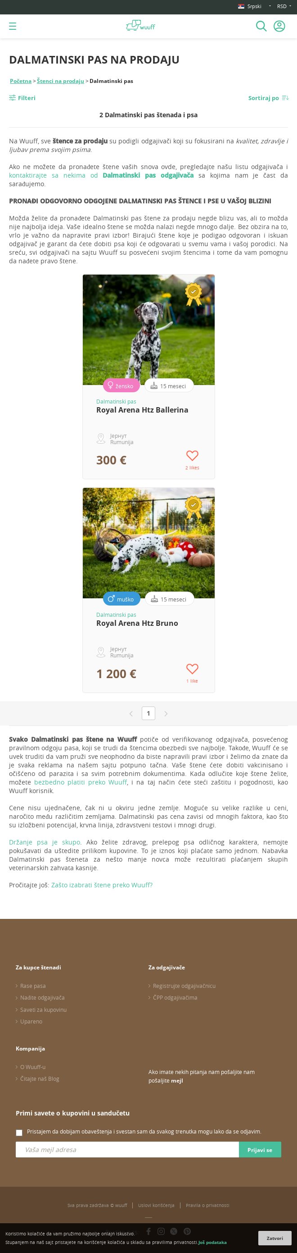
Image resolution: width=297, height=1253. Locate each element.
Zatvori (275, 1238)
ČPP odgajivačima (175, 997)
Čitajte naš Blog (39, 1078)
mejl (177, 1080)
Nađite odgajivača (42, 997)
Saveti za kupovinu (43, 1009)
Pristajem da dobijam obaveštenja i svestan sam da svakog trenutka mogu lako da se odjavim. (144, 1131)
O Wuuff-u (32, 1066)
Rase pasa (33, 985)
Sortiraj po (263, 98)
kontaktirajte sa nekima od (101, 175)
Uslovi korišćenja (156, 1205)
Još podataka (212, 1242)
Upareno (31, 1021)
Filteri (27, 98)
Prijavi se (260, 1150)
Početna (21, 81)
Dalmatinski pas (116, 401)
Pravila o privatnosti (208, 1205)
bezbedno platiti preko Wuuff (80, 782)
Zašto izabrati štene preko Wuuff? (102, 885)
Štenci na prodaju (60, 81)
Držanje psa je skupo (44, 842)
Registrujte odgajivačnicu (184, 985)
